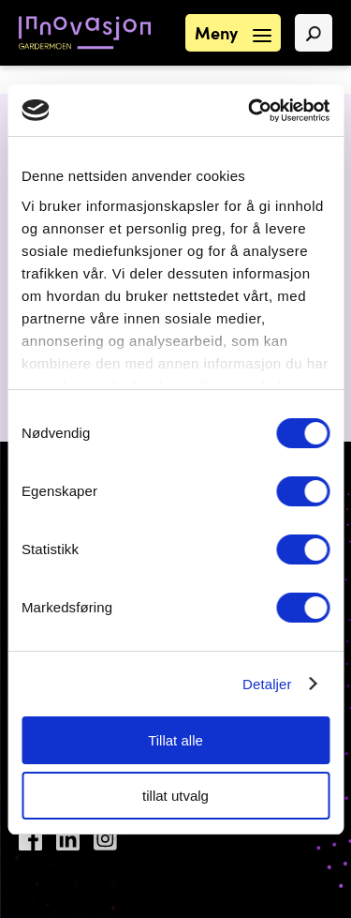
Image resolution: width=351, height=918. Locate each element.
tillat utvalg (175, 796)
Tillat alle (175, 740)
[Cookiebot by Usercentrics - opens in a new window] (249, 110)
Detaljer (267, 684)
